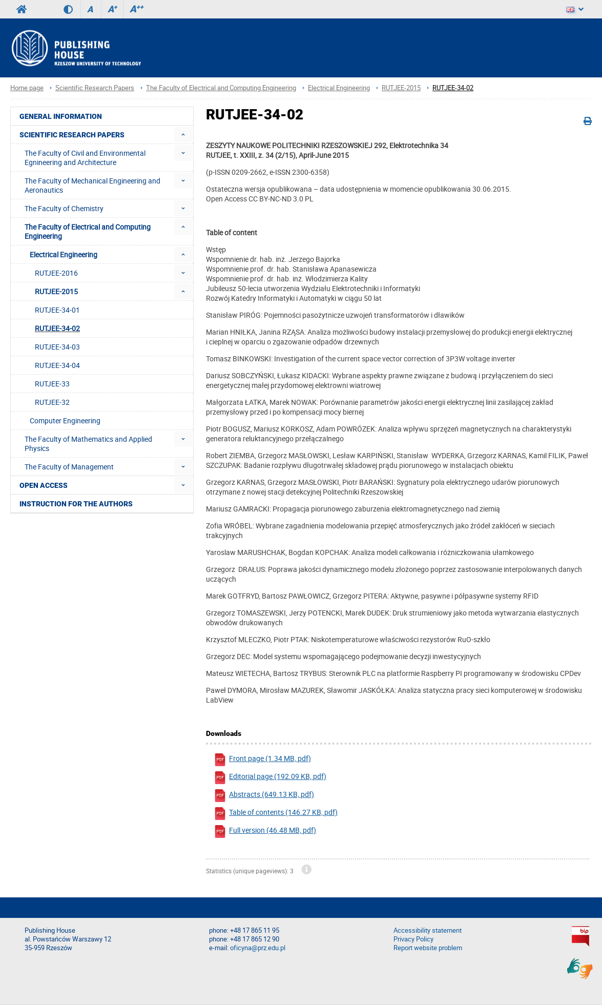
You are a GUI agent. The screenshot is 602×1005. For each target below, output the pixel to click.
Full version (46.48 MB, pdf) (265, 831)
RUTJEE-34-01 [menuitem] (57, 310)
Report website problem (427, 948)
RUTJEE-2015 (401, 88)
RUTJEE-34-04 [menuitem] (57, 365)
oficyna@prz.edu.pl (257, 948)
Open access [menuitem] (43, 485)
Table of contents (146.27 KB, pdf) (276, 813)
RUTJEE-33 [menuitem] (52, 383)
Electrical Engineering (339, 88)
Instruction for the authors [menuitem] (76, 504)
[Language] (575, 9)
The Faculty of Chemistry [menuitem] (64, 208)
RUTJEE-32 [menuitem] (52, 402)
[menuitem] (183, 134)
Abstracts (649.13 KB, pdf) (264, 795)
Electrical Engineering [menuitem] (63, 254)
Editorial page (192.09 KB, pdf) (270, 777)
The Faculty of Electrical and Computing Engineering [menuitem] (88, 231)
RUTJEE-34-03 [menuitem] (57, 347)
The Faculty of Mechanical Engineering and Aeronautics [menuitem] (92, 185)
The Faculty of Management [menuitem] (69, 466)
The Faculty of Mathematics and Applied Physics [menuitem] (88, 443)
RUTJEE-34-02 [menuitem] (57, 328)
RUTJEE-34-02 (452, 88)
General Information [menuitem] (60, 116)
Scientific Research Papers (94, 88)
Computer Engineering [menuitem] (65, 420)
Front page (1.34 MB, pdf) (262, 759)
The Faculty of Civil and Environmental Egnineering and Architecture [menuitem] (85, 157)
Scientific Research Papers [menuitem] (71, 135)
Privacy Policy (413, 939)
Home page (27, 88)
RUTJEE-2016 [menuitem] (56, 273)
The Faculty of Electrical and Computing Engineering (221, 88)
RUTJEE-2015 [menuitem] (56, 291)
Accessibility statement (427, 930)
